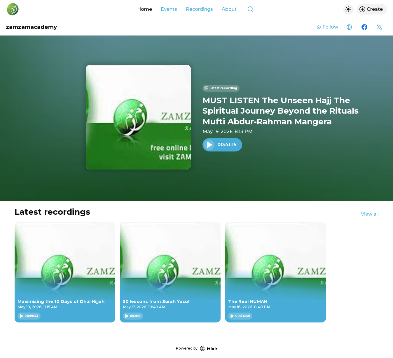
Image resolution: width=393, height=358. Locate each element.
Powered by (196, 348)
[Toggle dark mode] (348, 9)
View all (370, 214)
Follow (327, 27)
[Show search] (250, 9)
